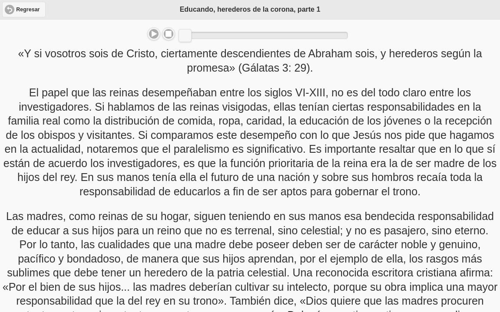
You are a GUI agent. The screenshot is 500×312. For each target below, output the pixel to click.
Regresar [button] (28, 10)
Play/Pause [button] (153, 33)
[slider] (185, 35)
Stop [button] (168, 33)
